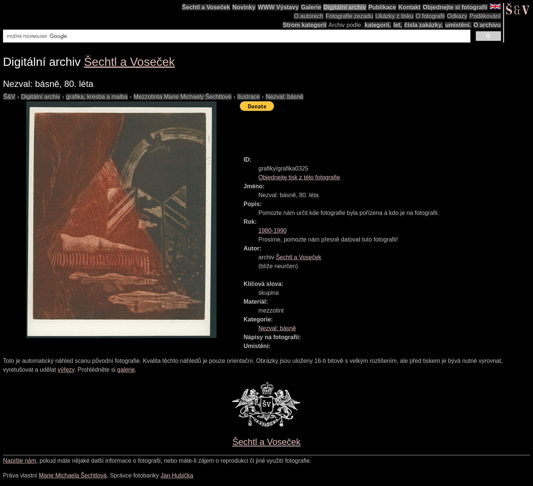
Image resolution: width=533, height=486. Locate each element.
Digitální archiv (345, 7)
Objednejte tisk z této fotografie (299, 177)
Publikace (382, 7)
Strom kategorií (304, 25)
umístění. (458, 25)
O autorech (308, 16)
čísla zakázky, (423, 25)
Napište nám (19, 461)
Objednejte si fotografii (455, 7)
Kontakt (409, 7)
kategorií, (378, 25)
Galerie (311, 7)
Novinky (243, 7)
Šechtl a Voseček (206, 7)
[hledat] (236, 36)
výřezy (66, 370)
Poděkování (485, 16)
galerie (126, 370)
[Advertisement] (374, 130)
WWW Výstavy (278, 7)
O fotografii (430, 16)
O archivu (487, 25)
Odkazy (457, 16)
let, (397, 25)
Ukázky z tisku (394, 16)
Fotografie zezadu (349, 16)
